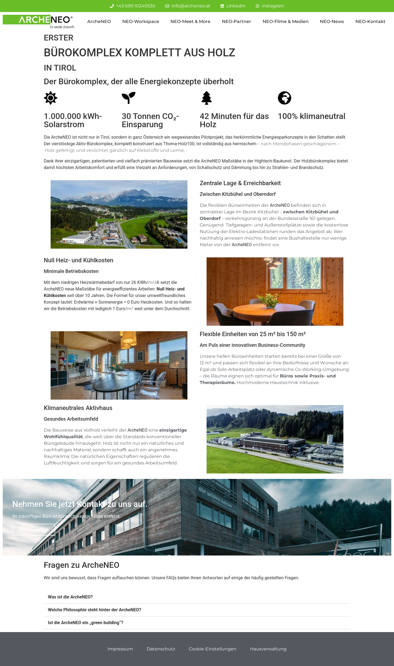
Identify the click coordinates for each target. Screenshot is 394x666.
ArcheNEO (99, 21)
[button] (197, 597)
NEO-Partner (236, 21)
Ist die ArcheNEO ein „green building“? (85, 622)
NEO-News (332, 21)
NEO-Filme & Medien (286, 21)
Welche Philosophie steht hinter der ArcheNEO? (94, 609)
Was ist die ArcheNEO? (70, 597)
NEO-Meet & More (190, 21)
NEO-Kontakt (370, 21)
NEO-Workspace (140, 21)
